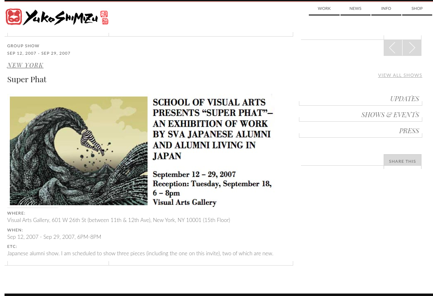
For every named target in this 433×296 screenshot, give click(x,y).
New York (25, 65)
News (355, 8)
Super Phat (27, 78)
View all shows (400, 75)
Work (324, 8)
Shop (417, 8)
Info (386, 8)
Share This (402, 161)
